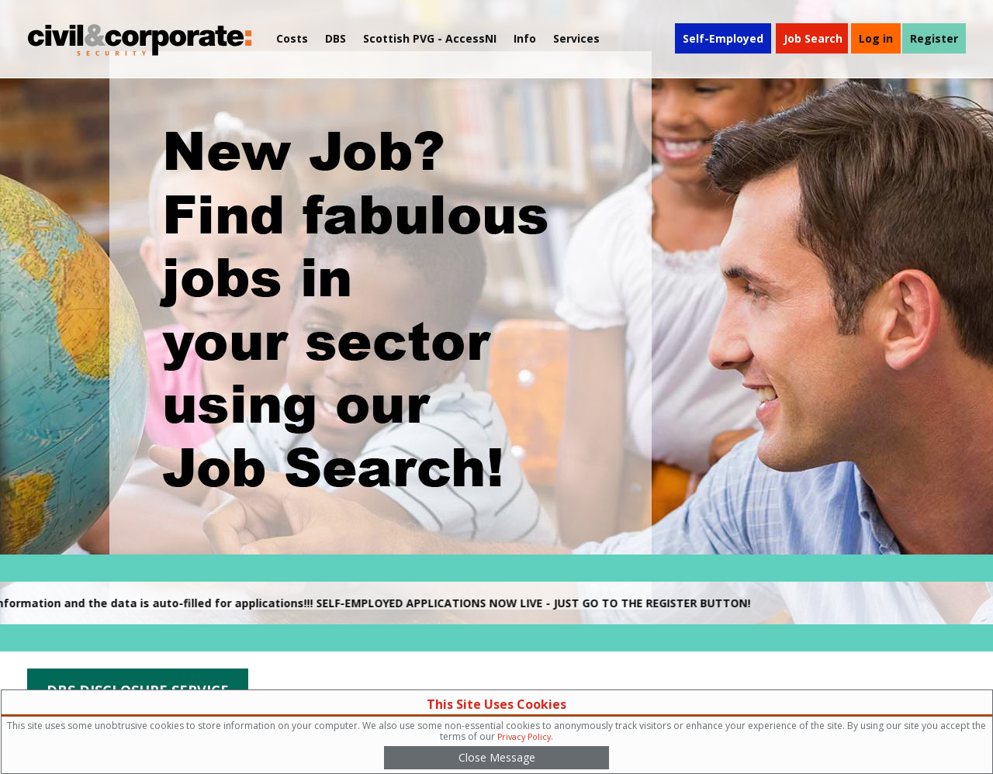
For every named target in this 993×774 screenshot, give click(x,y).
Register (934, 38)
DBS (335, 38)
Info (525, 38)
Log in (876, 38)
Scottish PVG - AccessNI (429, 38)
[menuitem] (430, 39)
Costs (292, 38)
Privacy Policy (524, 736)
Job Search (813, 38)
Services (576, 38)
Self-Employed (723, 38)
